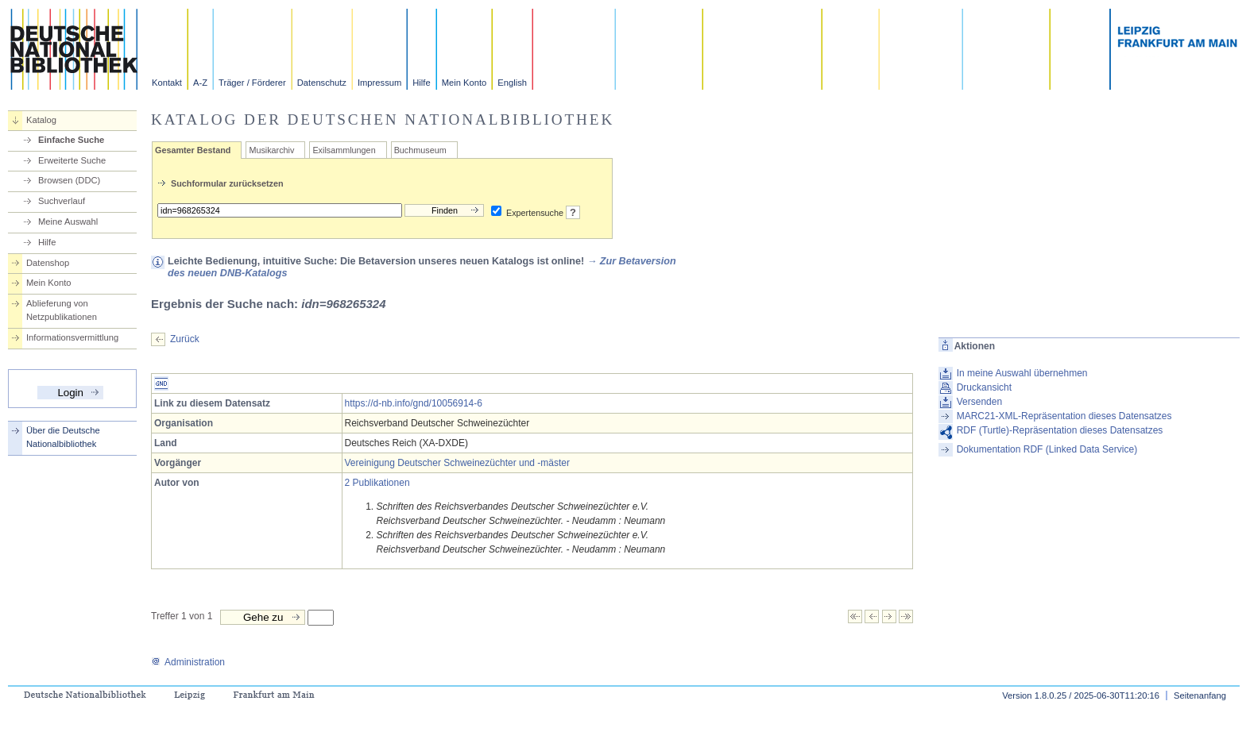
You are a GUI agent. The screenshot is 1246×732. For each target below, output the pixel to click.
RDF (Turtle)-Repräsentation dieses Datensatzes (1060, 430)
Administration (188, 662)
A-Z (200, 82)
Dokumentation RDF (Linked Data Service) (1047, 449)
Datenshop (47, 263)
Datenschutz (321, 82)
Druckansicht (984, 387)
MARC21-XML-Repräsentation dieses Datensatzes (1064, 416)
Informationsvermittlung (72, 337)
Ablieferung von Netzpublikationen (61, 310)
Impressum (379, 82)
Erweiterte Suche (72, 160)
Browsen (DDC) (69, 180)
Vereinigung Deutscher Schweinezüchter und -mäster (458, 462)
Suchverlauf (61, 201)
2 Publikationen (377, 482)
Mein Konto (464, 82)
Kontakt (167, 82)
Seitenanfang (1200, 695)
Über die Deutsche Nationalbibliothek (63, 437)
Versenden (979, 401)
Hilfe (421, 82)
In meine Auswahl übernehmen (1022, 373)
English (512, 82)
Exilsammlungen (343, 150)
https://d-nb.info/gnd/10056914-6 (413, 403)
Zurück (184, 339)
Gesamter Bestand (192, 150)
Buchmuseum (420, 150)
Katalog (41, 120)
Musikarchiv (271, 150)
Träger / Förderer (252, 82)
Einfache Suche (71, 139)
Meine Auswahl (68, 221)
